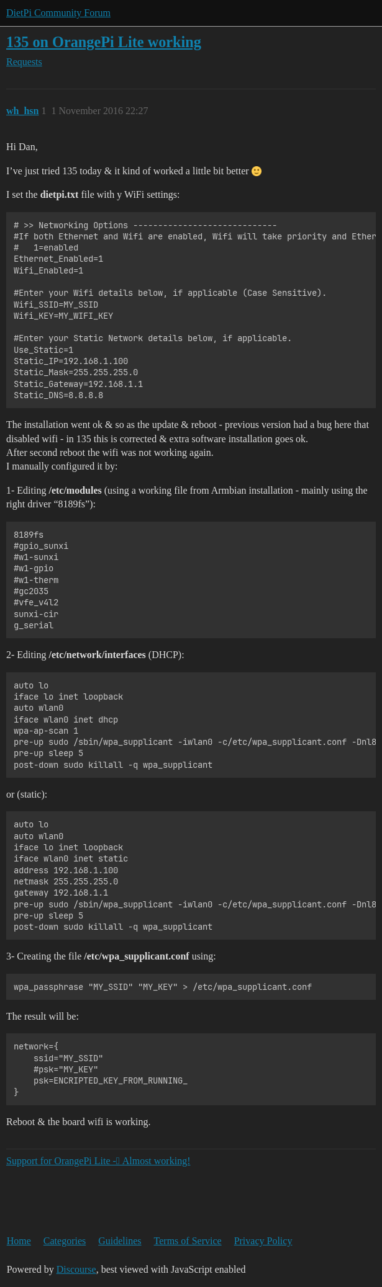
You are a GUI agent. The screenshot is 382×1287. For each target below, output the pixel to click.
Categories (64, 1241)
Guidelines (119, 1241)
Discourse (76, 1269)
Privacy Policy (263, 1241)
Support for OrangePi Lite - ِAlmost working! (98, 1161)
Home (19, 1241)
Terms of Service (188, 1241)
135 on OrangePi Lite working (103, 41)
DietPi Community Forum (58, 12)
